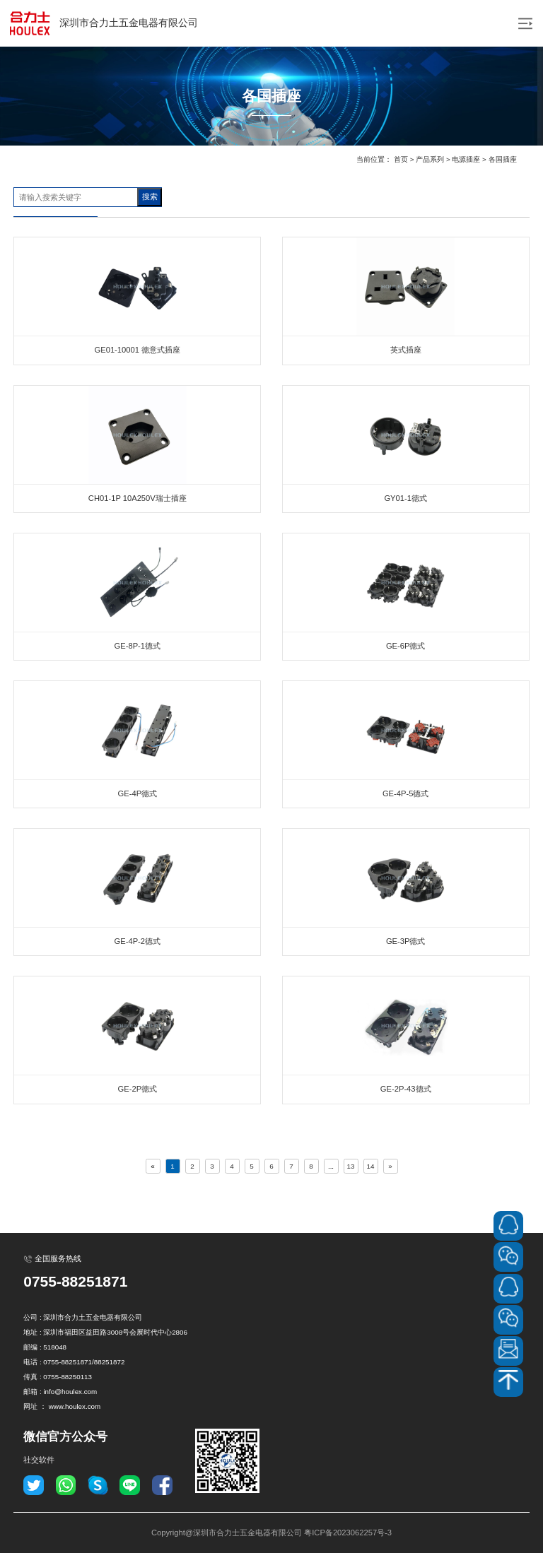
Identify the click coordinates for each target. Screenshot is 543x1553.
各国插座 (503, 159)
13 (351, 1166)
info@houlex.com (70, 1391)
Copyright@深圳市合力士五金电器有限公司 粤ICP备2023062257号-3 (271, 1532)
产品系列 (430, 159)
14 (371, 1166)
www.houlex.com (75, 1406)
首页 (401, 159)
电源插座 (466, 159)
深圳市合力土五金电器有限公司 (102, 23)
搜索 (150, 196)
